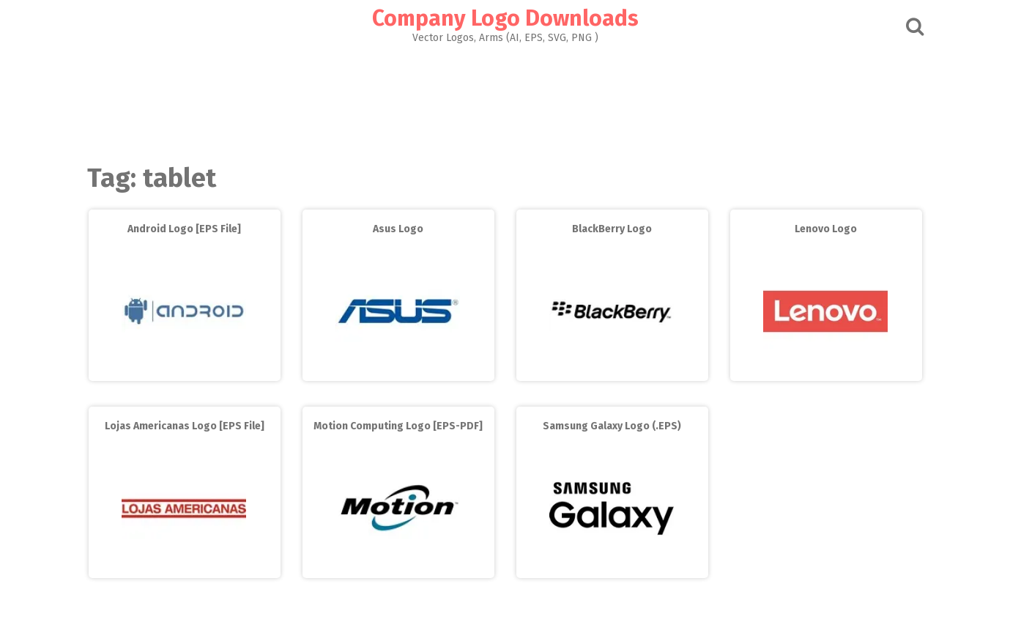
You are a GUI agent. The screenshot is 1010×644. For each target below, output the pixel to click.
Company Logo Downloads (505, 18)
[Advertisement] (505, 99)
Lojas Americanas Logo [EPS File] (184, 426)
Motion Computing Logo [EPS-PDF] (398, 426)
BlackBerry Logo (612, 229)
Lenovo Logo (826, 229)
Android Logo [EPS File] (184, 229)
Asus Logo (398, 229)
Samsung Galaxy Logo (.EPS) (612, 426)
